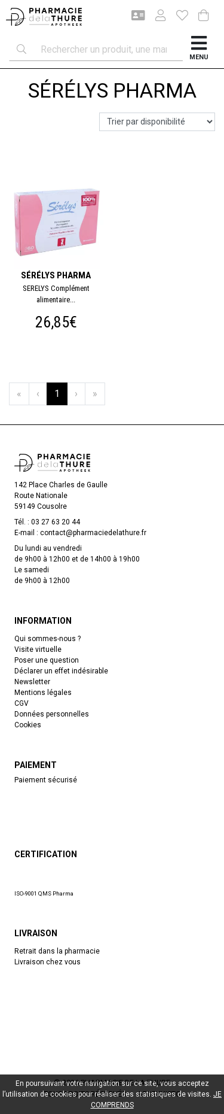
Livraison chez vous (47, 962)
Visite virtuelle (38, 649)
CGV (21, 703)
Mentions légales (43, 692)
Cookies (27, 725)
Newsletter (32, 682)
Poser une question (46, 660)
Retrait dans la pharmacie (57, 951)
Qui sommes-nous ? (47, 639)
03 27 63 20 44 (55, 522)
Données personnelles (51, 714)
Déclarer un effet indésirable (61, 671)
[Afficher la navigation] (199, 49)
